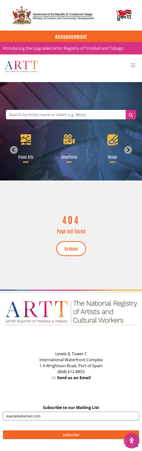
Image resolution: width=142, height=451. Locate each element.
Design (112, 156)
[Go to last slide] (14, 150)
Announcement (71, 36)
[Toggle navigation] (133, 65)
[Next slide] (128, 150)
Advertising (69, 156)
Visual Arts (25, 156)
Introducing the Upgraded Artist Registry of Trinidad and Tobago (63, 48)
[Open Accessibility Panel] (132, 441)
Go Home (71, 248)
